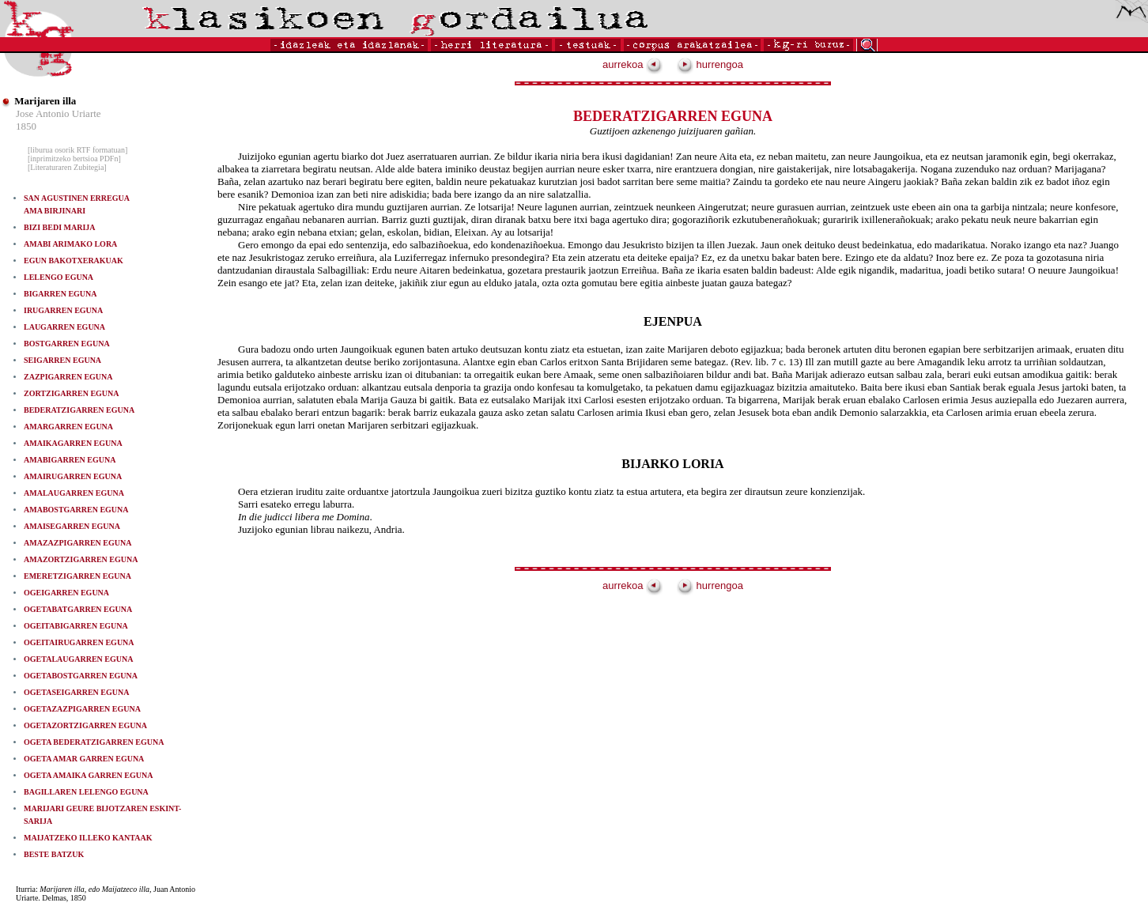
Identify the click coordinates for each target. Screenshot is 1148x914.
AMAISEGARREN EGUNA (72, 526)
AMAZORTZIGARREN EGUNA (81, 559)
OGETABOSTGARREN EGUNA (81, 675)
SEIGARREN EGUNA (62, 360)
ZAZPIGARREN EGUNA (68, 376)
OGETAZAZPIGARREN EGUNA (82, 708)
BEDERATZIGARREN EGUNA (79, 410)
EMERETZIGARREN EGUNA (77, 576)
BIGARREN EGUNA (60, 293)
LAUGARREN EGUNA (64, 327)
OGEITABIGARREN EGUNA (76, 625)
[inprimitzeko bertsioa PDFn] (74, 158)
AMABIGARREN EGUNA (69, 459)
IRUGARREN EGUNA (63, 310)
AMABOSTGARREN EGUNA (76, 509)
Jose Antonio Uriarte (58, 113)
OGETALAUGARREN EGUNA (78, 659)
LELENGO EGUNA (58, 277)
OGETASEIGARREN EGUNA (76, 692)
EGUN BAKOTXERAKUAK (73, 260)
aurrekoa (632, 64)
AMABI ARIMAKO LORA (70, 244)
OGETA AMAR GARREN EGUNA (84, 758)
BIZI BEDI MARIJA (60, 227)
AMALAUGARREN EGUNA (74, 493)
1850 (26, 126)
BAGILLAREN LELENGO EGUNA (86, 791)
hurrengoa (710, 64)
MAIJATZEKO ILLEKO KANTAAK (88, 837)
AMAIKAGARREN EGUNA (73, 443)
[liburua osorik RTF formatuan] (77, 149)
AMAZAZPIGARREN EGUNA (77, 542)
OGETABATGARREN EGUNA (78, 609)
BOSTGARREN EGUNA (67, 343)
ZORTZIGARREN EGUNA (71, 393)
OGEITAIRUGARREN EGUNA (79, 642)
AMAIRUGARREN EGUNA (73, 476)
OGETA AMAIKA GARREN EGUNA (88, 775)
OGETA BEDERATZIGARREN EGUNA (94, 742)
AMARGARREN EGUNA (68, 426)
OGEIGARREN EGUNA (66, 592)
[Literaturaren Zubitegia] (67, 167)
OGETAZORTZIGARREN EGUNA (85, 725)
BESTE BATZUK (54, 854)
